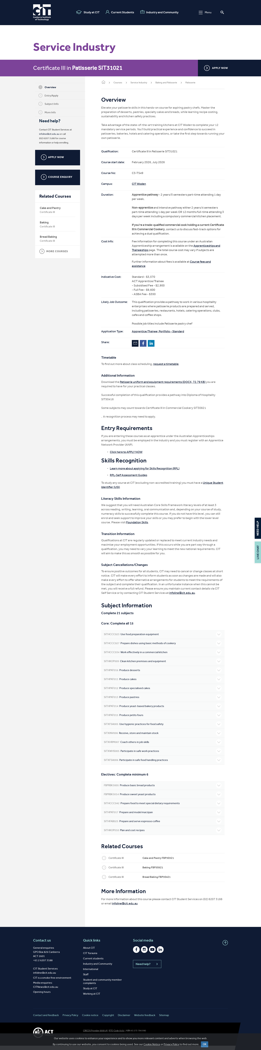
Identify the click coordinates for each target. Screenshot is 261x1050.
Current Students (120, 12)
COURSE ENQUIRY (57, 177)
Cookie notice (90, 1019)
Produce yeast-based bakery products (163, 710)
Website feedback (144, 1019)
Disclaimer (124, 1019)
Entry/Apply (49, 95)
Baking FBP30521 (153, 871)
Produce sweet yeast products (163, 798)
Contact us (42, 945)
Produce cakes (163, 683)
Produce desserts (163, 674)
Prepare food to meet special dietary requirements (163, 807)
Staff (85, 978)
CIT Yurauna (90, 957)
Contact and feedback (46, 1019)
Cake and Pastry (50, 208)
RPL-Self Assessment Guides (129, 479)
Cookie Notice (151, 1047)
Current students (93, 962)
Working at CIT (91, 998)
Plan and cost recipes (163, 834)
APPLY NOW (216, 68)
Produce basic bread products (163, 789)
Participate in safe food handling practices (163, 764)
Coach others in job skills (163, 746)
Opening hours (42, 996)
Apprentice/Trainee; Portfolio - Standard (159, 336)
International (90, 973)
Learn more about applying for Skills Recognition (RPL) (145, 473)
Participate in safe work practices (163, 755)
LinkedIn (152, 347)
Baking (44, 222)
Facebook (144, 347)
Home (104, 82)
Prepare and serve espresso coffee (163, 825)
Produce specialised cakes (163, 692)
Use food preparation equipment (163, 638)
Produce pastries (163, 701)
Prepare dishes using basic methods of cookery (163, 647)
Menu (205, 12)
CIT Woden (140, 184)
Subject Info (49, 104)
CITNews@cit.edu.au (45, 991)
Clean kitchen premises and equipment (163, 665)
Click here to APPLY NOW (127, 456)
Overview (48, 87)
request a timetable (167, 368)
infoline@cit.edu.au (50, 134)
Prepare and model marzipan (163, 816)
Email (136, 347)
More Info (47, 112)
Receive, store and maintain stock (163, 737)
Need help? (147, 968)
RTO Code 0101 (116, 1035)
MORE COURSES (54, 251)
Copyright (108, 1019)
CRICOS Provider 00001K (95, 1035)
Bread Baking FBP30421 (157, 881)
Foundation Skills (138, 526)
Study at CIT (88, 12)
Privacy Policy (171, 1047)
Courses (119, 82)
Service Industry (139, 82)
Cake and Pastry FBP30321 (159, 862)
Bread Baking (48, 237)
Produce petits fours (163, 719)
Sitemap (164, 1019)
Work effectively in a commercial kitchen (163, 656)
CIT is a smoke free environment (52, 982)
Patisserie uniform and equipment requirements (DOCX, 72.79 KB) (163, 386)
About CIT (89, 952)
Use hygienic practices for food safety (163, 728)
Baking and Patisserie (167, 82)
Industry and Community (159, 12)
